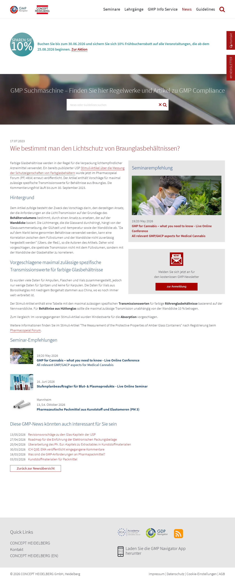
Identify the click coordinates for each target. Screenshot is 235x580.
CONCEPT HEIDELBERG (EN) (34, 555)
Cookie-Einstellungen (202, 574)
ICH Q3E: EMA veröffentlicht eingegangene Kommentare (66, 449)
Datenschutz (175, 574)
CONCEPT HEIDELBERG (30, 543)
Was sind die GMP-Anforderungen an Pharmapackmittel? (66, 454)
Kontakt (16, 549)
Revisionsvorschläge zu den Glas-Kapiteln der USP (62, 434)
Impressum (156, 574)
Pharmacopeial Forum (25, 330)
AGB (222, 574)
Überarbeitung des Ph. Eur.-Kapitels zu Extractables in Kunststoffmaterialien (79, 444)
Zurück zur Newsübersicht (36, 468)
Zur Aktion (79, 49)
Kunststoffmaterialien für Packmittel (52, 459)
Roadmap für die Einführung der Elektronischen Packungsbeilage (72, 439)
